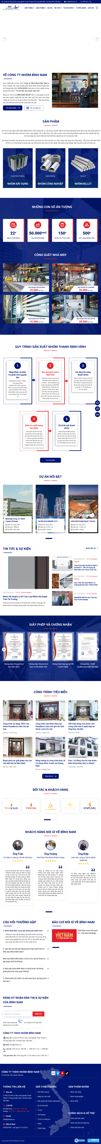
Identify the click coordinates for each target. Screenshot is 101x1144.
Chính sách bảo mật (77, 1127)
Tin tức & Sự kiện (17, 549)
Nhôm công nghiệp (76, 1096)
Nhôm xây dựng (75, 1092)
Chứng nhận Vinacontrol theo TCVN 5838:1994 (38, 650)
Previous (4, 39)
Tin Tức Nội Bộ (92, 594)
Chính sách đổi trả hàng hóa (79, 1123)
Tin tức (40, 1110)
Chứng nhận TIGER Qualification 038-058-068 (87, 650)
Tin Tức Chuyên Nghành (23, 592)
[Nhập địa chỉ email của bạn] (18, 1013)
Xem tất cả (49, 776)
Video (40, 1124)
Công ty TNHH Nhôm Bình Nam (11, 7)
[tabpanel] (18, 509)
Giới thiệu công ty (43, 1092)
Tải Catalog (41, 1115)
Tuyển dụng (41, 1128)
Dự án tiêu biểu (43, 1106)
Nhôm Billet (74, 1101)
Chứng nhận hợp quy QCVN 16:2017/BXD (63, 650)
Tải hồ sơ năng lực (44, 1119)
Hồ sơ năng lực (35, 108)
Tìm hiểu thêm (11, 108)
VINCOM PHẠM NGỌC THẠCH (83, 521)
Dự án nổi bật (50, 477)
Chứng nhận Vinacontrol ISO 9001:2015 (13, 650)
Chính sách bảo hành (77, 1118)
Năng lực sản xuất (44, 1096)
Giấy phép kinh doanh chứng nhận (49, 1101)
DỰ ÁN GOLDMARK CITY (48, 521)
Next (97, 39)
